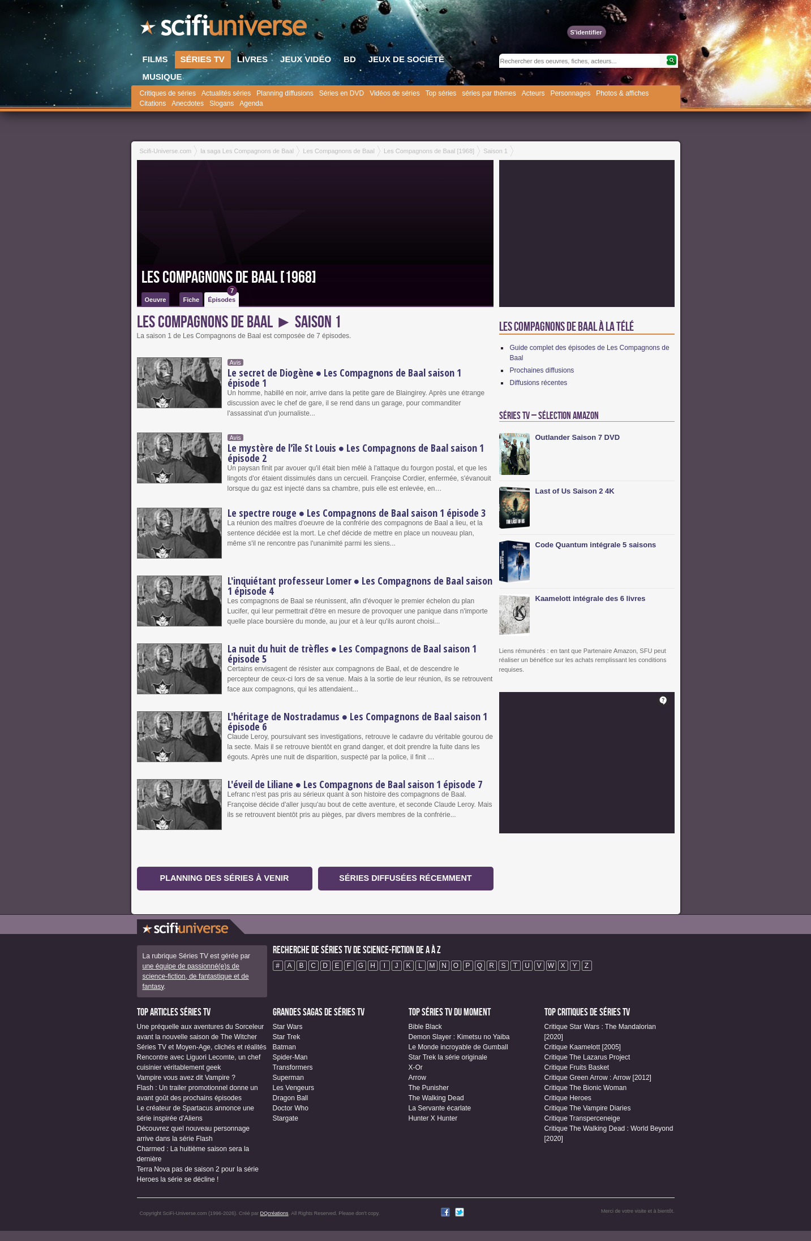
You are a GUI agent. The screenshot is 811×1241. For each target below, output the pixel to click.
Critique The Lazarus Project (587, 1057)
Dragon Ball (290, 1098)
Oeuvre (155, 299)
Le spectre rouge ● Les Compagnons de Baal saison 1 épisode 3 (357, 513)
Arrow (417, 1078)
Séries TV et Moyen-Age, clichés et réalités (202, 1047)
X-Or (416, 1067)
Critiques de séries (168, 93)
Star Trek (287, 1037)
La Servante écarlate (440, 1108)
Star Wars (288, 1027)
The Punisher (429, 1088)
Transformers (293, 1067)
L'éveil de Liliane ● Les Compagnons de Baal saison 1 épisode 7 (355, 784)
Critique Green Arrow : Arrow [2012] (597, 1078)
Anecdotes (187, 103)
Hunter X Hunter (433, 1118)
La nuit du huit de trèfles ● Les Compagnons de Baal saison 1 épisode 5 (352, 653)
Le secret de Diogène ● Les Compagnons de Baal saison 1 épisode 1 (345, 378)
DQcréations (274, 1213)
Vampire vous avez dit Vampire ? (186, 1078)
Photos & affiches (622, 93)
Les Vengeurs (293, 1088)
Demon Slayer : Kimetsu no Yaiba (459, 1037)
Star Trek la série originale (448, 1057)
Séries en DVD (341, 93)
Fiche (191, 299)
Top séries (441, 93)
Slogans (221, 103)
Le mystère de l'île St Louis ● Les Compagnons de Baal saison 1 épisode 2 (356, 453)
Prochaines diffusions (542, 370)
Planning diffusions (285, 93)
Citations (153, 103)
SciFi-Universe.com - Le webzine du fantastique (224, 28)
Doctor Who (290, 1108)
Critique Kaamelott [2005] (582, 1047)
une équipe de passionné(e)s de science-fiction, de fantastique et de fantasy (196, 976)
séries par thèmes (489, 93)
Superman (288, 1078)
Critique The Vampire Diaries (587, 1108)
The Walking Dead (436, 1098)
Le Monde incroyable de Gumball (458, 1047)
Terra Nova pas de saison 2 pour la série (198, 1169)
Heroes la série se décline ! (178, 1179)
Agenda (251, 103)
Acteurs (533, 93)
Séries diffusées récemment (405, 878)
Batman (284, 1047)
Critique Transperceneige (582, 1118)
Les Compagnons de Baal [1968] (228, 277)
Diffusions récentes (539, 383)
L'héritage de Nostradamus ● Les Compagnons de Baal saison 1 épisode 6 (358, 721)
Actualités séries (226, 93)
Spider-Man (290, 1057)
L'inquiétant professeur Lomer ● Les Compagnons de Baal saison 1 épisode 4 (360, 586)
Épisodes (222, 297)
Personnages (570, 93)
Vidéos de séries (395, 93)
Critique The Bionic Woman (585, 1088)
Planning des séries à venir (224, 878)
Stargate (285, 1118)
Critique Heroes (567, 1098)
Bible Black (425, 1027)
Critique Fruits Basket (577, 1067)
